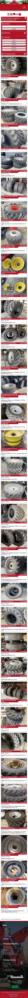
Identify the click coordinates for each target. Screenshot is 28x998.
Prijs (14, 40)
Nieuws (6, 933)
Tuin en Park (7, 931)
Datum (14, 42)
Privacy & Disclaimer (13, 994)
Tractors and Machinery (15, 919)
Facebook (6, 938)
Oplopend (14, 47)
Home (5, 928)
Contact (6, 935)
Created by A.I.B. (13, 996)
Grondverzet (7, 930)
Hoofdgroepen (8, 54)
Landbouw (6, 929)
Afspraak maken (8, 936)
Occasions (6, 932)
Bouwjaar (14, 44)
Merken (6, 33)
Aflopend (14, 50)
